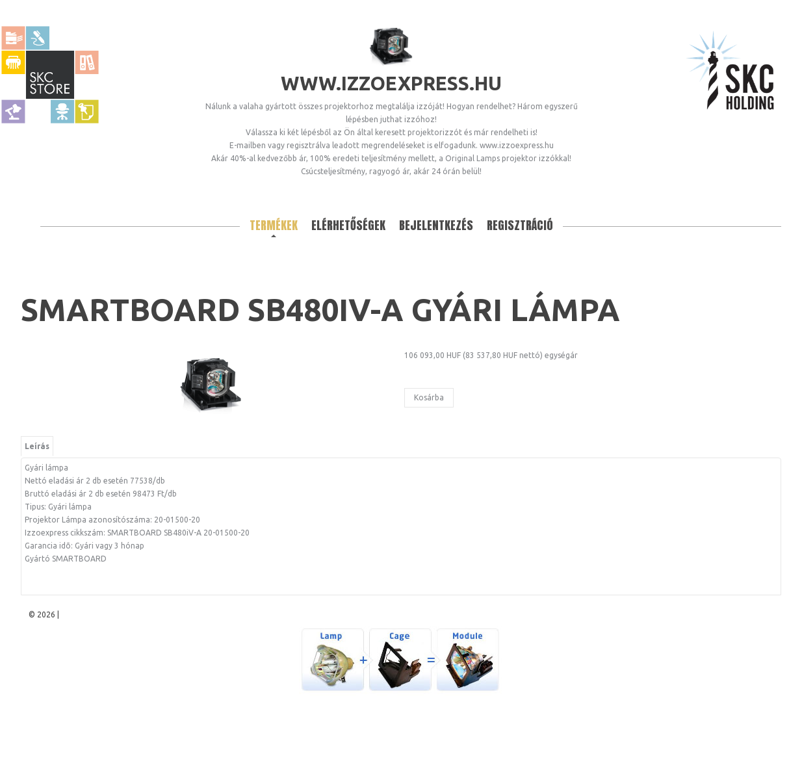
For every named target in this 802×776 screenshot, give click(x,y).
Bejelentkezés (436, 225)
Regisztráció (520, 225)
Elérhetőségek (348, 225)
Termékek (274, 225)
